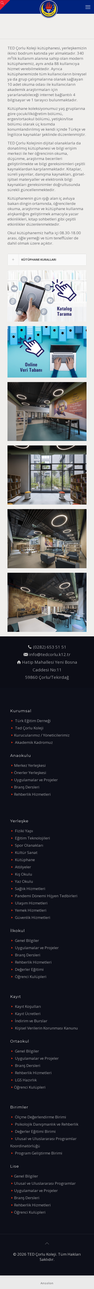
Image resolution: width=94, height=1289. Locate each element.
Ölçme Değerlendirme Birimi (40, 1117)
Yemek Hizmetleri (30, 910)
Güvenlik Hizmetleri (32, 917)
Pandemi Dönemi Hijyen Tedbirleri (46, 895)
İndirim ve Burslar (31, 1020)
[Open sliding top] (5, 5)
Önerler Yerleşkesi (30, 772)
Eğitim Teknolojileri (32, 838)
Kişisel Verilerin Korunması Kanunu (46, 1028)
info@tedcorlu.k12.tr (49, 654)
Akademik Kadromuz (34, 742)
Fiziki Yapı (24, 830)
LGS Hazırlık (26, 1080)
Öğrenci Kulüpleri (30, 976)
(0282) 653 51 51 (49, 647)
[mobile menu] (88, 7)
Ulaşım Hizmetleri (31, 903)
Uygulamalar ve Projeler (36, 779)
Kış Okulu (23, 874)
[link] (47, 260)
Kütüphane (25, 859)
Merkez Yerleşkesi (30, 765)
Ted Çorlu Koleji (29, 727)
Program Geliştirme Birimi (38, 1153)
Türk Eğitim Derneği (33, 720)
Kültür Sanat (26, 852)
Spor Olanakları (29, 845)
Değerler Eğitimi (29, 969)
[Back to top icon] (47, 1243)
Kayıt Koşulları (28, 1006)
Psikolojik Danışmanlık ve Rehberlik (46, 1124)
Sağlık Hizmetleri (30, 888)
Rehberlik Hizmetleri (32, 794)
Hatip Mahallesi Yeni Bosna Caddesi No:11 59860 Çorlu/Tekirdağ (49, 669)
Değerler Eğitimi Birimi (35, 1131)
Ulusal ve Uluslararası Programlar (45, 1183)
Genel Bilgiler (27, 940)
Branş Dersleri (26, 787)
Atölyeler (23, 866)
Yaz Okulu (24, 881)
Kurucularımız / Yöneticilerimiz (42, 735)
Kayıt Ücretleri (28, 1013)
